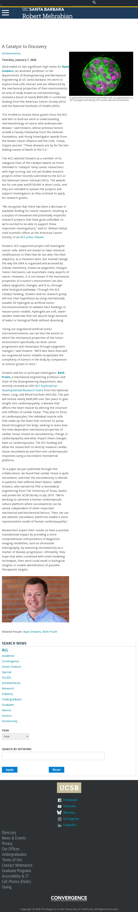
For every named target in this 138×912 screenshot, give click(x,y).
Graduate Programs (16, 870)
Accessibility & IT (15, 876)
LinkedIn (69, 825)
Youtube (69, 806)
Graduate (8, 705)
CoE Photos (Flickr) (16, 881)
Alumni (6, 710)
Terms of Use (12, 859)
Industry (7, 694)
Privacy (7, 843)
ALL (5, 650)
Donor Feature (11, 666)
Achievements (11, 53)
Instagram (71, 819)
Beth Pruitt (50, 631)
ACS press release (32, 237)
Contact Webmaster (17, 865)
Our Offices (11, 849)
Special (6, 672)
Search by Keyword (16, 749)
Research (8, 688)
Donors (7, 715)
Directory (9, 832)
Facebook (70, 800)
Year (5, 730)
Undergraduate (12, 699)
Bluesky (69, 812)
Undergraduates (14, 854)
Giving (6, 887)
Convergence (10, 661)
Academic (8, 656)
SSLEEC (6, 677)
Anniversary (9, 721)
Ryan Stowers (32, 631)
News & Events (14, 838)
